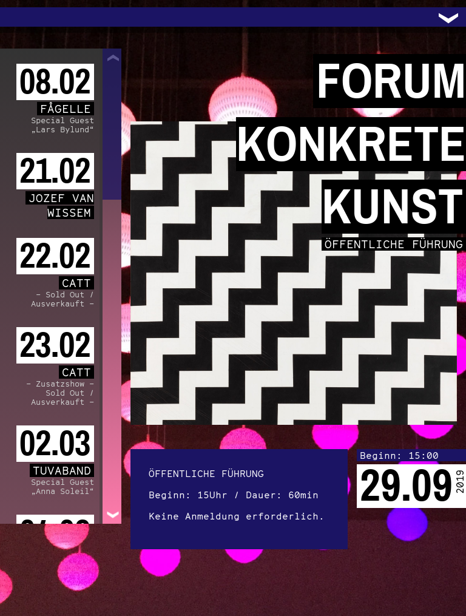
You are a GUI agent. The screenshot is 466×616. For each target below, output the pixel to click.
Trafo (24, 17)
